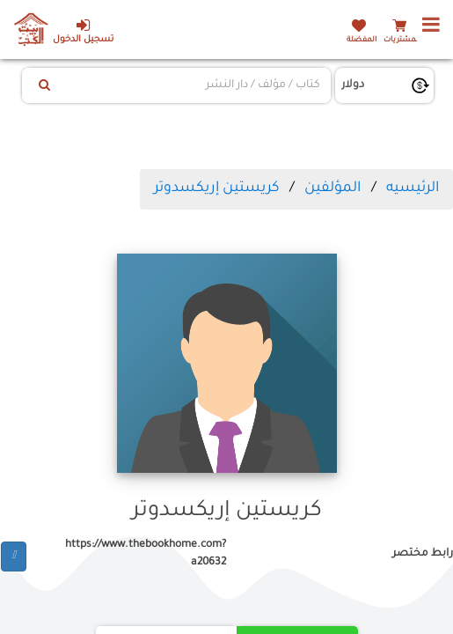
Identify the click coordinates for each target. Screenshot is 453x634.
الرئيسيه (412, 188)
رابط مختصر (422, 554)
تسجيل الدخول (83, 31)
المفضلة (361, 40)
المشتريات (402, 40)
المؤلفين (332, 188)
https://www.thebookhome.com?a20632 (145, 553)
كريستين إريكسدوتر (216, 188)
